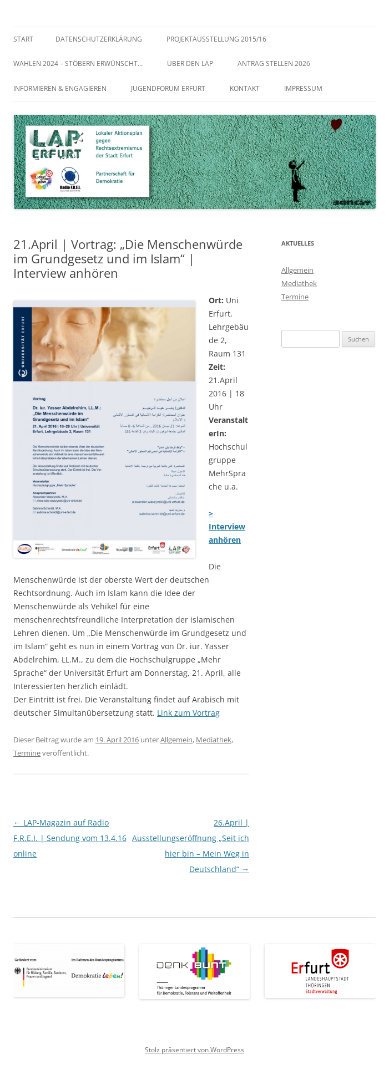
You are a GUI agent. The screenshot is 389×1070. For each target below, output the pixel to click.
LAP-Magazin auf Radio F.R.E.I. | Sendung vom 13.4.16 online (70, 838)
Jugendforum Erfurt (168, 88)
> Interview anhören (227, 526)
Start (23, 39)
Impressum (303, 88)
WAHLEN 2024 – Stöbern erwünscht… (78, 63)
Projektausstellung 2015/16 (216, 39)
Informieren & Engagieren (60, 88)
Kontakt (245, 88)
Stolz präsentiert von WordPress (194, 1049)
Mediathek (213, 740)
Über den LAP (190, 63)
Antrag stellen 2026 (274, 63)
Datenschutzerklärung (98, 39)
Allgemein (176, 740)
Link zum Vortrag (188, 712)
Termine (27, 753)
